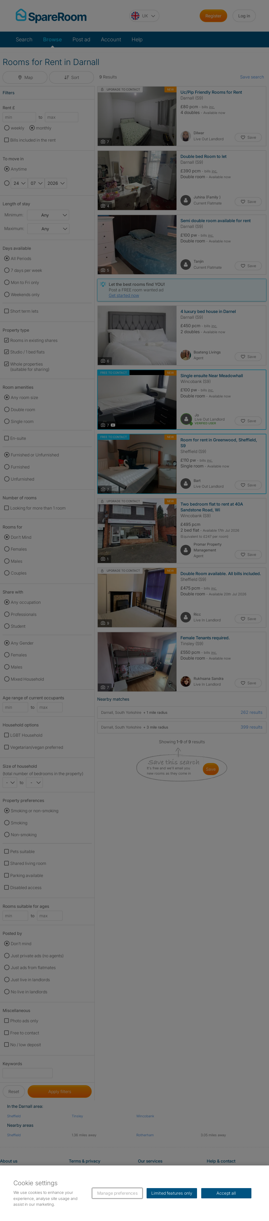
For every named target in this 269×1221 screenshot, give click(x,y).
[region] (134, 1193)
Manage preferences (117, 1193)
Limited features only (171, 1193)
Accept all (226, 1193)
